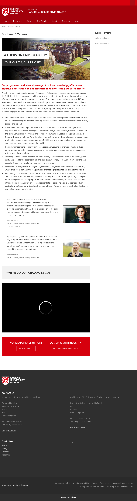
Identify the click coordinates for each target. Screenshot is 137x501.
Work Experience (102, 43)
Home (4, 27)
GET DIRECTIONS (9, 431)
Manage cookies (68, 497)
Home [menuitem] (6, 21)
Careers (5, 451)
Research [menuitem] (66, 21)
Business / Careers (14, 27)
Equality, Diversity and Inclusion (91, 487)
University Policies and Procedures (119, 487)
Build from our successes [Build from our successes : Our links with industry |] (64, 348)
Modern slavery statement (123, 483)
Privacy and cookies (62, 483)
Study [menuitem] (29, 21)
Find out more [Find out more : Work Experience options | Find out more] (25, 348)
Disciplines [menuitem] (18, 21)
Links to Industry (102, 38)
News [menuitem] (77, 21)
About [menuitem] (54, 21)
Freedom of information (101, 483)
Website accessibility (81, 483)
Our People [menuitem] (42, 21)
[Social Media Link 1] (72, 442)
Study (4, 448)
